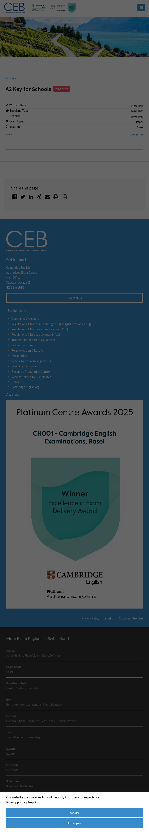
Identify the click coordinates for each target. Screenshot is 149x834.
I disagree (74, 823)
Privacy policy (15, 802)
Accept (74, 812)
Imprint (33, 802)
